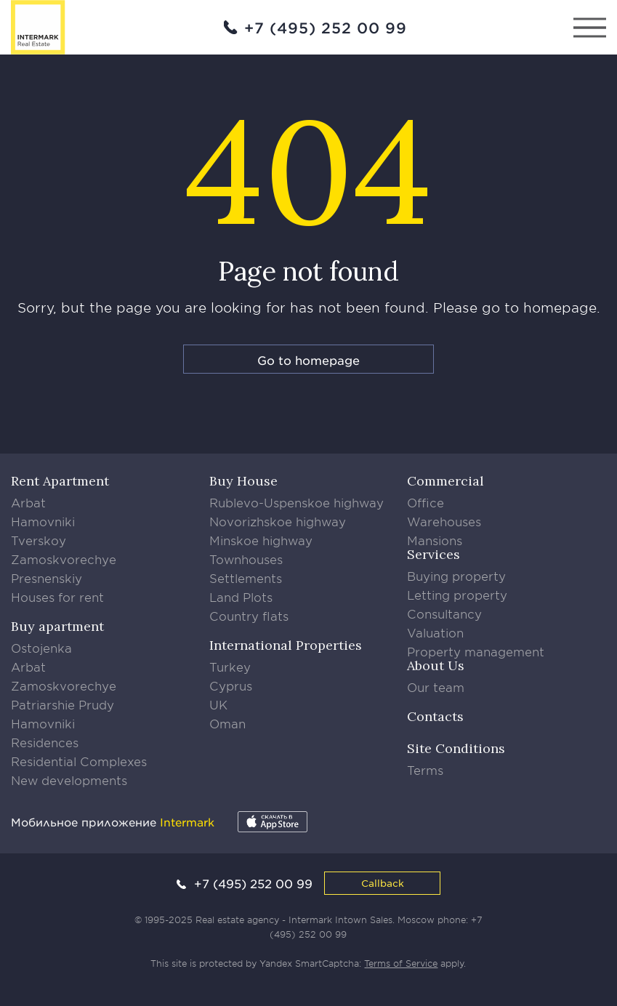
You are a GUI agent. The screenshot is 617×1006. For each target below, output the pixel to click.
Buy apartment (57, 626)
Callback (382, 883)
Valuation (435, 632)
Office (425, 502)
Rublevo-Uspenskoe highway (296, 502)
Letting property (457, 594)
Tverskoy (38, 540)
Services (433, 554)
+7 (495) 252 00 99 (325, 27)
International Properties (285, 645)
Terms (425, 769)
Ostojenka (41, 647)
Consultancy (444, 613)
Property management (475, 651)
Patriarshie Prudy (62, 704)
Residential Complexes (79, 761)
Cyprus (230, 685)
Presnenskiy (46, 578)
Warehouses (444, 521)
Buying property (456, 575)
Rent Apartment (60, 480)
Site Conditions (456, 748)
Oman (227, 723)
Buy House (243, 480)
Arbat (28, 502)
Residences (44, 742)
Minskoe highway (260, 540)
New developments (69, 780)
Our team (435, 687)
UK (218, 704)
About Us (435, 665)
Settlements (245, 578)
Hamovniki (43, 521)
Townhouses (246, 559)
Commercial (445, 480)
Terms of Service (400, 963)
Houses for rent (57, 596)
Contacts (435, 716)
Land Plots (241, 596)
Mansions (434, 540)
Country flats (249, 615)
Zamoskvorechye (63, 559)
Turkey (230, 666)
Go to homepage (308, 360)
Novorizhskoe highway (277, 521)
